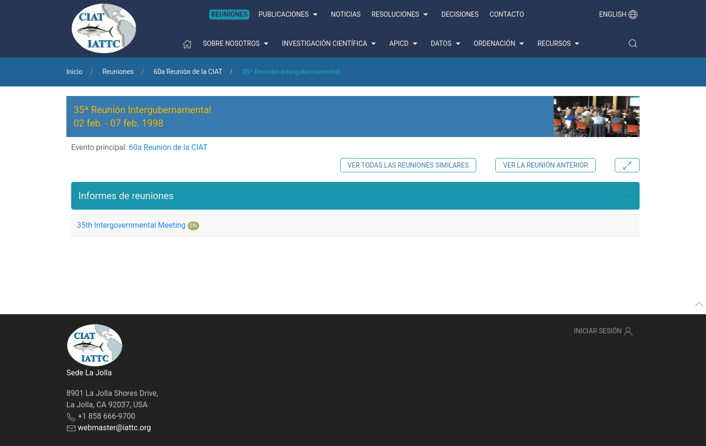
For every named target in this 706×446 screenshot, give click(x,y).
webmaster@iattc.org (114, 427)
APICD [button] (404, 44)
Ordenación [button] (500, 44)
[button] (633, 43)
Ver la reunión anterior (545, 165)
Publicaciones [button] (289, 15)
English (618, 14)
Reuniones (229, 14)
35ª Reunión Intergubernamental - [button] (142, 116)
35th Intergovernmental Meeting (131, 225)
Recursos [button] (559, 44)
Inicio (74, 71)
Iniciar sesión (603, 331)
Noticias (346, 14)
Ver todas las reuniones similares (408, 165)
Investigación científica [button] (330, 44)
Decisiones (460, 14)
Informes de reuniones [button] (125, 196)
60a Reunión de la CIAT (188, 71)
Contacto (507, 14)
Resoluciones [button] (401, 15)
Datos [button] (447, 44)
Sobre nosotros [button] (237, 44)
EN (193, 226)
